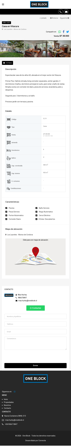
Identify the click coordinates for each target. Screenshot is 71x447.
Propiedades (9, 404)
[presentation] (22, 358)
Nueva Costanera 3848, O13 (15, 417)
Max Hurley (21, 296)
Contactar (35, 309)
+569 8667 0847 (11, 426)
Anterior (54, 18)
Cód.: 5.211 (6, 22)
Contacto (7, 409)
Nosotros (7, 407)
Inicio (6, 401)
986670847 (21, 299)
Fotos (7, 64)
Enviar (35, 367)
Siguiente (64, 18)
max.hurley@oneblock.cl (26, 302)
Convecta (42, 442)
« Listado (43, 18)
